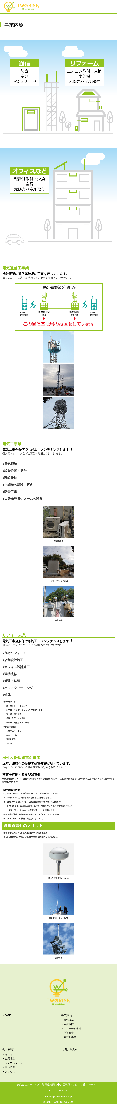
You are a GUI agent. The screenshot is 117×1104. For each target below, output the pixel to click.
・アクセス (8, 1071)
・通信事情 (67, 1024)
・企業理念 (8, 1058)
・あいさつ (8, 1054)
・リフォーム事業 (71, 1028)
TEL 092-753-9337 (58, 1090)
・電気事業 (67, 1020)
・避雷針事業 (68, 1037)
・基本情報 (8, 1067)
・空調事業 (67, 1032)
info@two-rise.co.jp (58, 1096)
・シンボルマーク (12, 1062)
